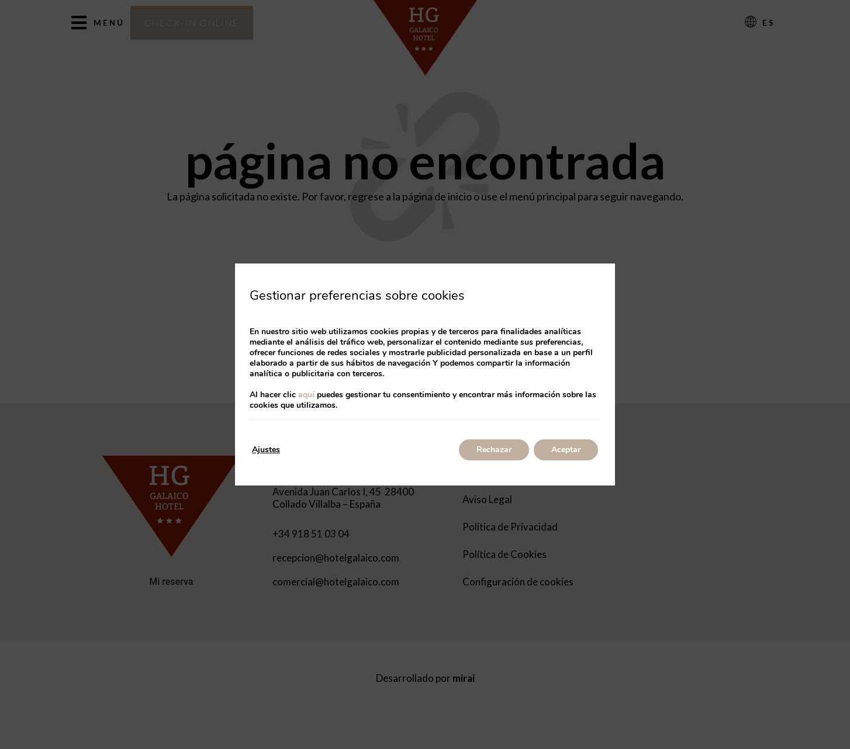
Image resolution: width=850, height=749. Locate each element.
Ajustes (266, 449)
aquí (306, 394)
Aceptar (566, 449)
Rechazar (494, 449)
